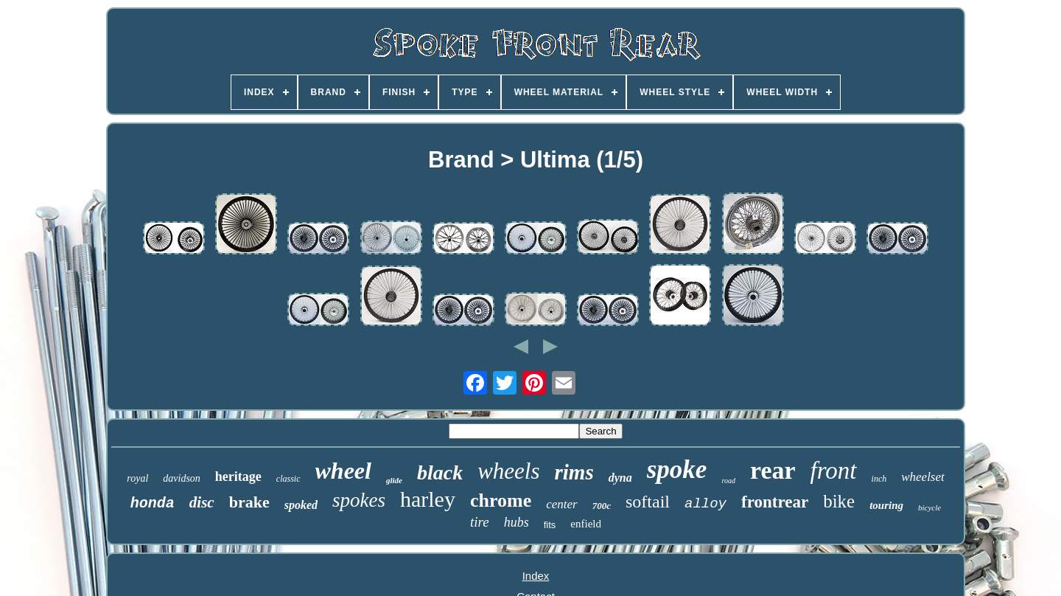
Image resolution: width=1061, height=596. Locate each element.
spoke (677, 469)
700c (601, 505)
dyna (620, 477)
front (833, 470)
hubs (516, 522)
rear (773, 470)
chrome (500, 500)
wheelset (923, 477)
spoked (301, 505)
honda (152, 503)
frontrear (774, 502)
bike (839, 501)
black (440, 472)
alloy (705, 504)
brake (249, 502)
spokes (358, 500)
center (561, 504)
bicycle (929, 507)
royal (137, 478)
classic (288, 479)
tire (479, 522)
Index (536, 575)
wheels (508, 471)
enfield (585, 524)
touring (886, 505)
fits (550, 524)
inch (879, 479)
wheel (343, 470)
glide (394, 480)
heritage (238, 476)
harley (427, 499)
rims (574, 472)
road (728, 481)
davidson (181, 478)
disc (201, 502)
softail (648, 501)
